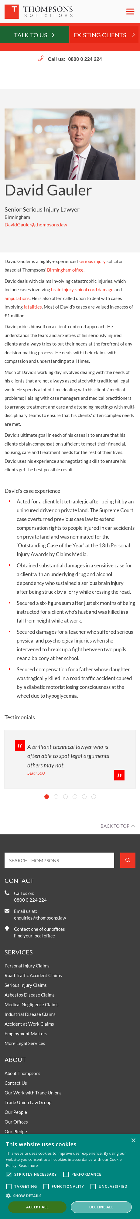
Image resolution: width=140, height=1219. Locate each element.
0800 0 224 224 (85, 59)
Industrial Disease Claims (30, 1014)
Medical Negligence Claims (32, 1004)
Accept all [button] (37, 1207)
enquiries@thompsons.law (40, 917)
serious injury (92, 261)
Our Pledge (16, 1131)
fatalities (33, 306)
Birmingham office (65, 269)
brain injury (62, 289)
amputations (17, 298)
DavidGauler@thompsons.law (36, 224)
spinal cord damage (94, 289)
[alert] (70, 1176)
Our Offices (16, 1121)
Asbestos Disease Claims (30, 994)
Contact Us (16, 1083)
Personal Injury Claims (27, 965)
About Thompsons (22, 1073)
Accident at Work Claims (29, 1024)
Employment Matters (26, 1033)
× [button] (133, 1140)
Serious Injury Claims (26, 985)
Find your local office (34, 935)
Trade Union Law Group (28, 1102)
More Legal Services (25, 1043)
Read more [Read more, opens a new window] (28, 1165)
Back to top (115, 826)
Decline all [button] (101, 1207)
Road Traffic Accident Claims (33, 975)
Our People (16, 1112)
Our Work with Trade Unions (33, 1092)
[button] (70, 1196)
